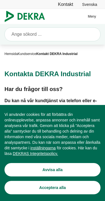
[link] (90, 4)
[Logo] (27, 16)
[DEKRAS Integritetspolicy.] (35, 159)
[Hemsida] (11, 54)
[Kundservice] (27, 54)
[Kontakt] (65, 4)
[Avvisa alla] (52, 175)
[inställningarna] (43, 154)
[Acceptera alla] (52, 193)
